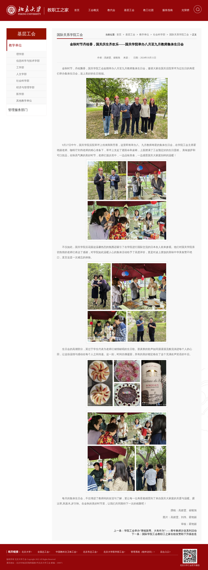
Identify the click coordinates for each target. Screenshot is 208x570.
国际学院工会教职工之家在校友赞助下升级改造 (169, 534)
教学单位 (15, 45)
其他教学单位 (24, 100)
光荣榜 (185, 10)
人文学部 (21, 74)
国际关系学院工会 (179, 34)
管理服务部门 (18, 110)
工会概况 (93, 10)
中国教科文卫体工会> (67, 552)
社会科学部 (22, 80)
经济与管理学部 (25, 87)
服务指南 (167, 10)
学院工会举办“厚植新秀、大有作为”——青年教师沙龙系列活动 (160, 530)
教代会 (111, 10)
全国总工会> (44, 552)
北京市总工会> (90, 552)
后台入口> (165, 552)
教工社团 (148, 10)
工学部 (20, 67)
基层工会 (129, 10)
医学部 (20, 94)
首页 (76, 10)
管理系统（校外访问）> (143, 552)
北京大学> (27, 552)
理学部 (20, 54)
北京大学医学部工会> (114, 552)
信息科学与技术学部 (28, 60)
